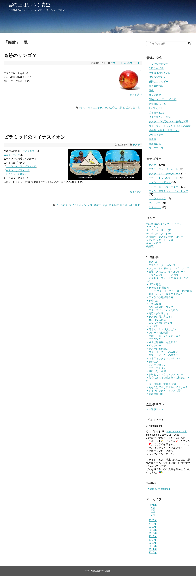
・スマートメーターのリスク (162, 355)
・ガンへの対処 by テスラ (160, 323)
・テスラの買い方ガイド (159, 316)
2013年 (153, 543)
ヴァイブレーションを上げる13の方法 (170, 126)
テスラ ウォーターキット (163, 169)
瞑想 (151, 90)
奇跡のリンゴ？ (20, 55)
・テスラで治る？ (156, 364)
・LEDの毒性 (153, 284)
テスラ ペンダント (160, 182)
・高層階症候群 (154, 393)
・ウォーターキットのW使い (162, 352)
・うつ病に (152, 326)
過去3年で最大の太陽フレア (164, 130)
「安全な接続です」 (160, 64)
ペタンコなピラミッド (17, 170)
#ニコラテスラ (99, 107)
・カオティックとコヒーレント (163, 358)
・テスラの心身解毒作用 (159, 297)
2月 (153, 511)
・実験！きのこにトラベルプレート (165, 271)
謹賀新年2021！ (157, 112)
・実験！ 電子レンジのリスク (163, 336)
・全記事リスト (154, 409)
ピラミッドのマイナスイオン (35, 137)
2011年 (153, 549)
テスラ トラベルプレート (125, 63)
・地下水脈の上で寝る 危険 (161, 384)
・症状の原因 (153, 303)
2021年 (153, 505)
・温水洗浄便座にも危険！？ (162, 342)
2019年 (153, 523)
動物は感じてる (157, 104)
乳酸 (90, 205)
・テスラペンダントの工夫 (161, 265)
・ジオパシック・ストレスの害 (163, 390)
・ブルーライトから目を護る (162, 310)
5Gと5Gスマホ (157, 77)
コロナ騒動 (155, 95)
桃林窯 (150, 246)
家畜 (105, 205)
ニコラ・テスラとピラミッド (21, 166)
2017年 (153, 530)
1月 (153, 514)
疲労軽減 (114, 205)
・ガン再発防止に (156, 320)
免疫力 (97, 205)
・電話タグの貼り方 (157, 313)
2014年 (153, 539)
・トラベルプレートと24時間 (162, 275)
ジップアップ (156, 148)
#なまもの (84, 107)
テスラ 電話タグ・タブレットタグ (168, 191)
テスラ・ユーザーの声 (158, 230)
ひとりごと (155, 203)
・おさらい (152, 262)
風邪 (137, 205)
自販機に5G (155, 143)
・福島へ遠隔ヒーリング (159, 307)
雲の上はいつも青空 (29, 4)
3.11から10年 (156, 68)
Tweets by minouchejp (158, 489)
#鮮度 (122, 107)
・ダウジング (153, 339)
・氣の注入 (152, 361)
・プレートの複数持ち (158, 332)
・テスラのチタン (156, 368)
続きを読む (136, 94)
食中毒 (136, 107)
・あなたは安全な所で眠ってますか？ (167, 387)
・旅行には (152, 300)
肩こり (123, 205)
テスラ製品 (28, 150)
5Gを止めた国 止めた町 (162, 99)
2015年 (153, 536)
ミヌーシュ (155, 207)
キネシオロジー (154, 243)
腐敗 (128, 107)
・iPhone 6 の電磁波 (157, 287)
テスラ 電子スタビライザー (165, 187)
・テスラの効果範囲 (157, 348)
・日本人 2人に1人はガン (161, 329)
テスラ (137, 144)
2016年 (153, 533)
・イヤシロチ (153, 345)
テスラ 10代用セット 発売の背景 (168, 121)
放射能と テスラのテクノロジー (164, 236)
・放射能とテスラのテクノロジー (164, 374)
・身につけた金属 (156, 371)
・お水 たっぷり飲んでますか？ (164, 294)
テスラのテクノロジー (158, 233)
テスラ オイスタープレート (165, 173)
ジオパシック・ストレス (159, 240)
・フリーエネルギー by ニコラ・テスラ (167, 268)
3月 (153, 508)
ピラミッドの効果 (15, 174)
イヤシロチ (62, 205)
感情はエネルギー (158, 81)
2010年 (153, 552)
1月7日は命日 (156, 108)
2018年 (153, 527)
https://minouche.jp (176, 431)
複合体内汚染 (156, 86)
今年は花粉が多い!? (159, 72)
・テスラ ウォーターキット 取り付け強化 (169, 291)
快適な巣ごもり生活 (160, 117)
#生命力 (113, 107)
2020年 (153, 520)
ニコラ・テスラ (12, 154)
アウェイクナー (157, 135)
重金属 (152, 139)
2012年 (153, 546)
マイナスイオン (77, 205)
